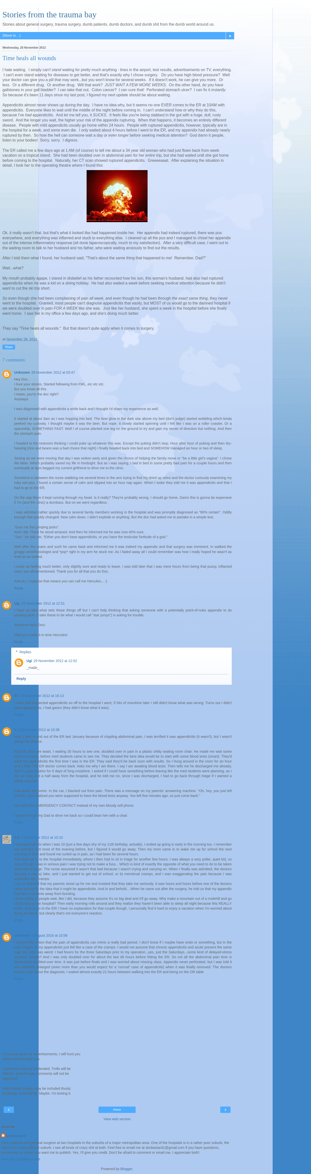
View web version (117, 1119)
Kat (17, 837)
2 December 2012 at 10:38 (39, 730)
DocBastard (16, 1136)
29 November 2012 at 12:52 (55, 661)
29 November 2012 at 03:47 (53, 372)
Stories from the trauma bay (49, 14)
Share (9, 347)
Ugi (17, 603)
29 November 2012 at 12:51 (43, 603)
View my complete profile (20, 1159)
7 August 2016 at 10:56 (49, 935)
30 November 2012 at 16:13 (42, 696)
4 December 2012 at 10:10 (42, 837)
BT (16, 696)
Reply (18, 588)
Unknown (22, 372)
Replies (25, 652)
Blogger (126, 1169)
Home (117, 1109)
